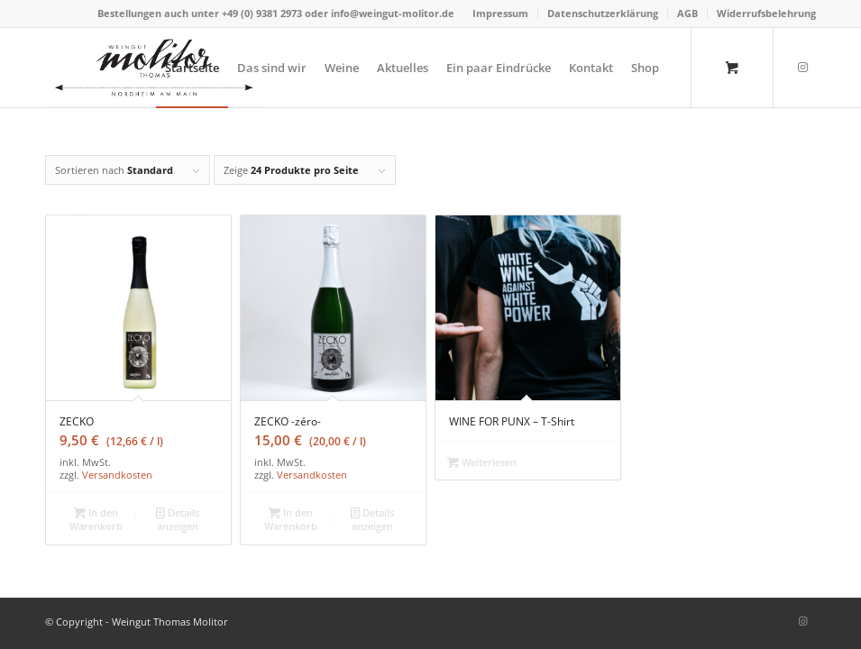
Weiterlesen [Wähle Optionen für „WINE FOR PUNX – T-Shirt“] (482, 462)
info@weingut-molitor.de (392, 13)
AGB (687, 13)
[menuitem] (500, 13)
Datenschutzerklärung (602, 13)
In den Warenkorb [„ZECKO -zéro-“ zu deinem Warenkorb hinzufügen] (290, 518)
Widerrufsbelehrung (766, 13)
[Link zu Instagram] (802, 66)
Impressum (500, 13)
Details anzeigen (177, 518)
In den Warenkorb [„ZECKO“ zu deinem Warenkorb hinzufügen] (96, 518)
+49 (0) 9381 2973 (263, 13)
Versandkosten (117, 474)
